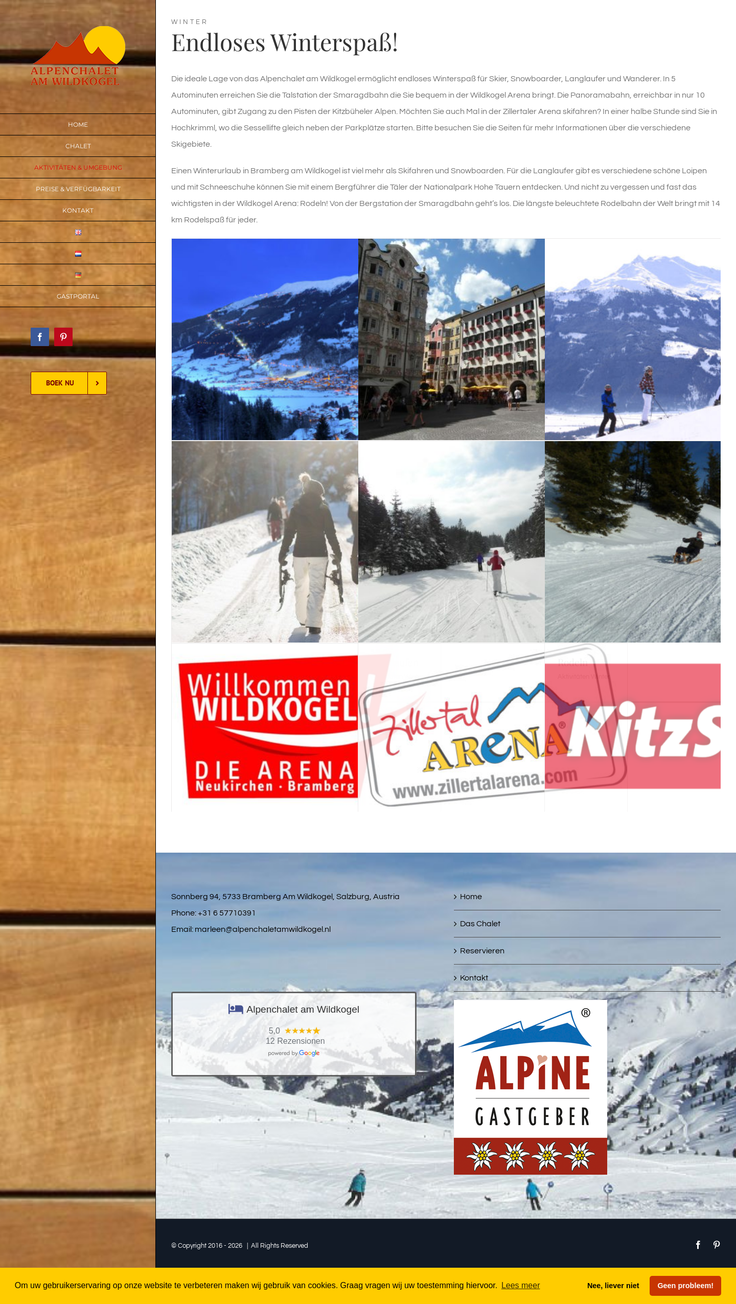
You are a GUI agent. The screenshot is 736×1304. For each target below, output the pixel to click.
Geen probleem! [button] (685, 1286)
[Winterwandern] (306, 449)
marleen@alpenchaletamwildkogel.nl (263, 929)
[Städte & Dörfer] (492, 247)
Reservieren (482, 951)
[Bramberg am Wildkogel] (306, 247)
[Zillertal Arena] (492, 652)
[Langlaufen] (492, 449)
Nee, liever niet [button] (613, 1286)
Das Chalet (480, 924)
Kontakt (474, 978)
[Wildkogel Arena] (306, 652)
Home (471, 897)
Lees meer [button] (520, 1285)
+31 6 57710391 (227, 913)
